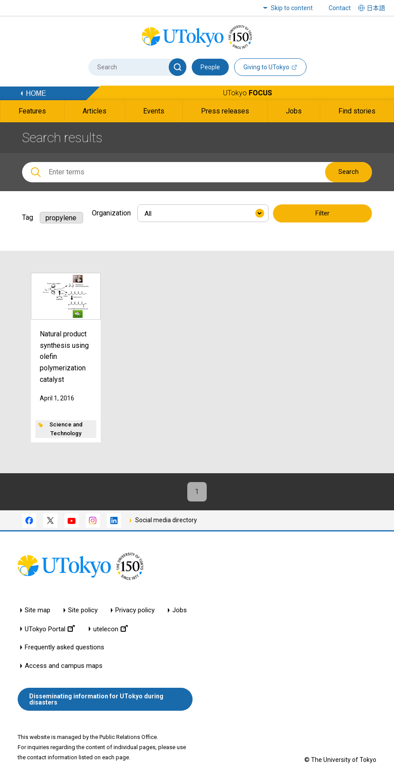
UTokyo (247, 93)
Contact (340, 8)
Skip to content (292, 8)
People (210, 67)
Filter (322, 214)
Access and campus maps (63, 666)
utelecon (110, 629)
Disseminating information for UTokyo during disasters (96, 699)
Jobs (179, 610)
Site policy (83, 610)
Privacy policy (135, 610)
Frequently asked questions (64, 648)
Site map (37, 610)
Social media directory (166, 520)
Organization (111, 213)
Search (348, 172)
